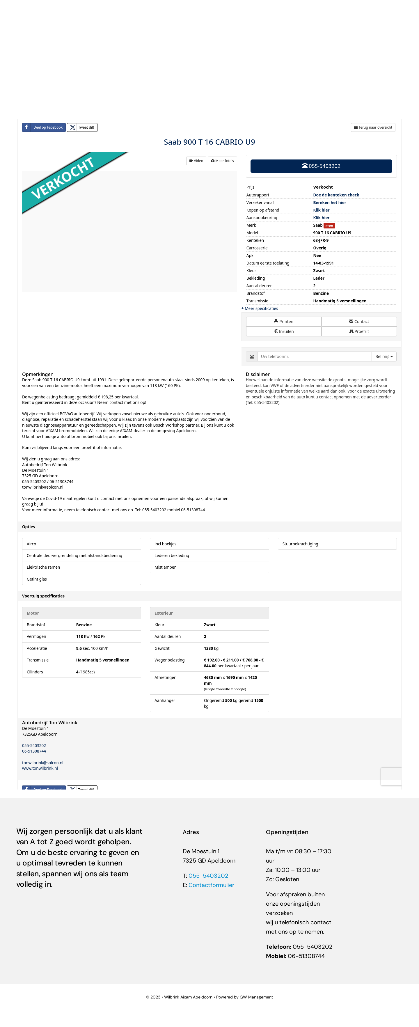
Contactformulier (211, 885)
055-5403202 (208, 875)
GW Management (256, 997)
